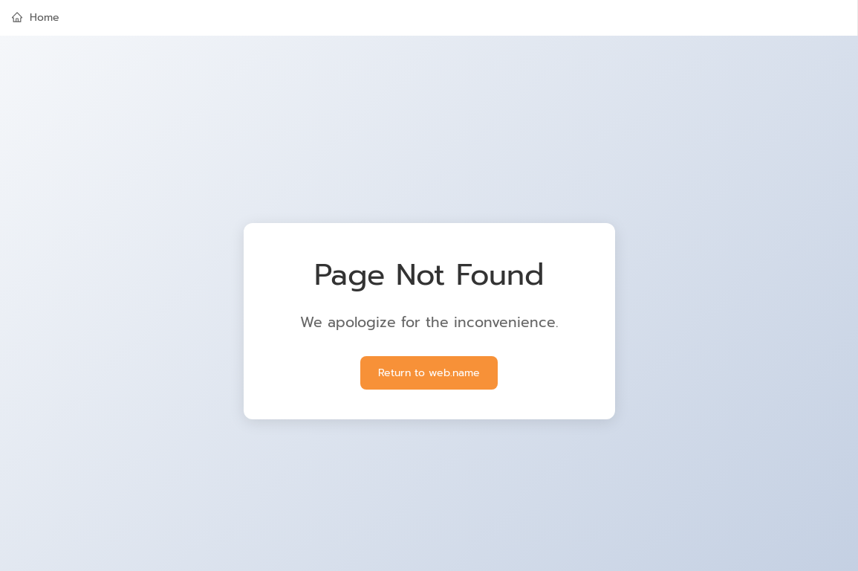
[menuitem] (428, 18)
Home (35, 17)
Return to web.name (429, 373)
